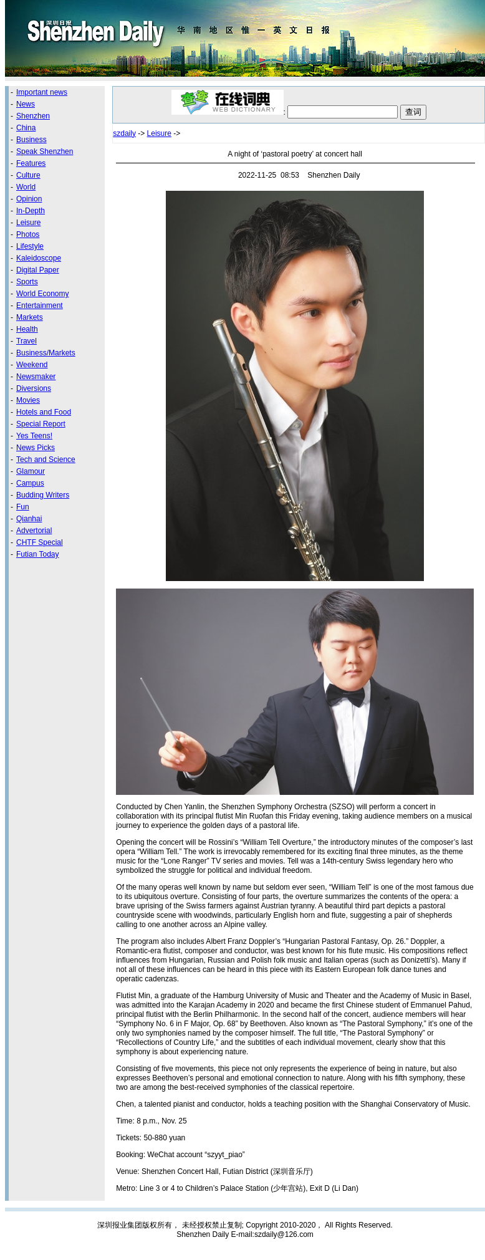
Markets (29, 317)
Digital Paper (37, 270)
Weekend (31, 364)
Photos (27, 234)
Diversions (33, 388)
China (26, 127)
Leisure (28, 222)
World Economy (42, 293)
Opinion (29, 199)
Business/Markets (45, 353)
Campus (30, 483)
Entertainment (39, 305)
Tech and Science (45, 459)
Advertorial (34, 530)
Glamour (30, 471)
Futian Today (37, 554)
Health (27, 329)
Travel (26, 341)
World (26, 187)
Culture (28, 175)
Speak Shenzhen (44, 151)
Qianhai (29, 518)
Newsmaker (35, 376)
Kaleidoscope (38, 258)
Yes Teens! (34, 435)
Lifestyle (30, 246)
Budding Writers (42, 495)
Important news (41, 92)
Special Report (40, 424)
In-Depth (30, 210)
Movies (28, 400)
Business (31, 139)
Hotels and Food (43, 412)
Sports (27, 281)
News (25, 104)
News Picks (35, 447)
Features (31, 163)
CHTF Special (39, 542)
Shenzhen (33, 116)
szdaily (124, 133)
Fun (22, 507)
